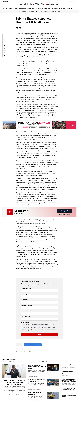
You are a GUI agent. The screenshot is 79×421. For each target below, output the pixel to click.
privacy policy (34, 330)
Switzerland (44, 361)
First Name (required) (26, 288)
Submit (39, 334)
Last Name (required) (26, 294)
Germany (18, 361)
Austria (7, 361)
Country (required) (25, 316)
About (72, 1)
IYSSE (41, 11)
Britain (30, 351)
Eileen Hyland (19, 27)
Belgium (10, 361)
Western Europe (19, 351)
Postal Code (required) (26, 310)
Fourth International (23, 11)
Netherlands (39, 361)
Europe (25, 351)
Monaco (34, 361)
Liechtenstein (23, 361)
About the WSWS (47, 11)
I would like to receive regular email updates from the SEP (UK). (39, 324)
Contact (68, 1)
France (14, 361)
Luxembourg (29, 361)
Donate (59, 11)
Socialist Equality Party (34, 11)
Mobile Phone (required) (26, 305)
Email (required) (25, 299)
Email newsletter (25, 322)
